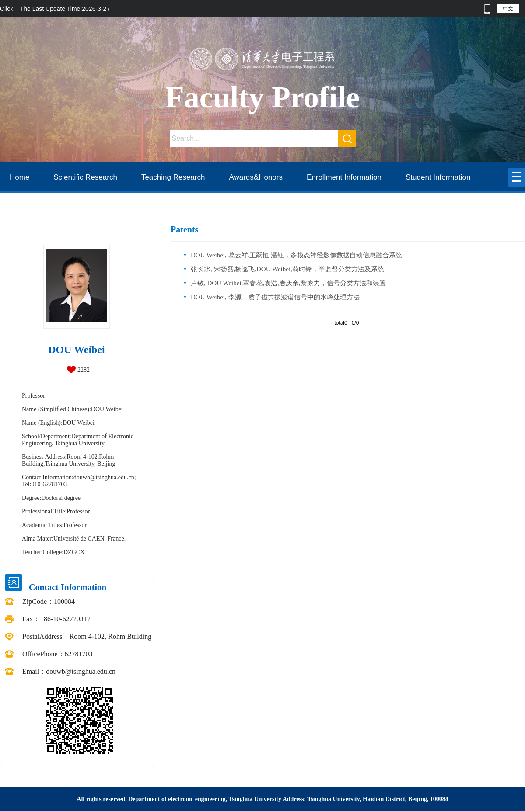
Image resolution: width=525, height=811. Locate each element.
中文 (508, 9)
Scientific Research (85, 177)
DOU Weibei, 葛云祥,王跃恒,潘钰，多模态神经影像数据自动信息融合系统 (296, 255)
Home (19, 177)
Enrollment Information (344, 177)
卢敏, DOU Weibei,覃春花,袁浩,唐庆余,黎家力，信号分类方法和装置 (288, 283)
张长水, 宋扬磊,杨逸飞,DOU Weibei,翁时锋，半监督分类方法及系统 (287, 269)
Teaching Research (173, 177)
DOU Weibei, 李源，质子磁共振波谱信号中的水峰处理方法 (275, 297)
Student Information (438, 177)
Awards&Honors (256, 177)
